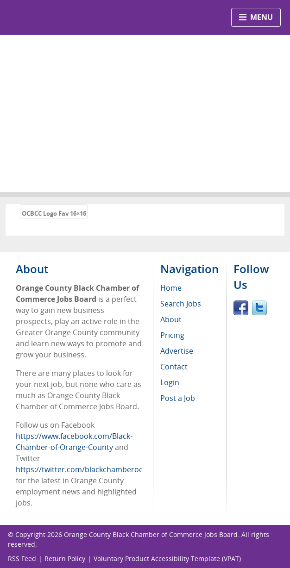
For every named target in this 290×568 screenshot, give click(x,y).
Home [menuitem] (171, 288)
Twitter (259, 307)
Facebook (240, 307)
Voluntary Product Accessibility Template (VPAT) (167, 558)
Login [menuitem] (169, 382)
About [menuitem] (171, 319)
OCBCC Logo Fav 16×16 (54, 213)
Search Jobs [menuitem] (180, 304)
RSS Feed (22, 558)
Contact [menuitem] (174, 367)
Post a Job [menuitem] (177, 398)
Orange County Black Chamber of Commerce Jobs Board (151, 534)
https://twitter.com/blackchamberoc (79, 469)
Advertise (176, 351)
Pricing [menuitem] (172, 335)
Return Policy (64, 558)
